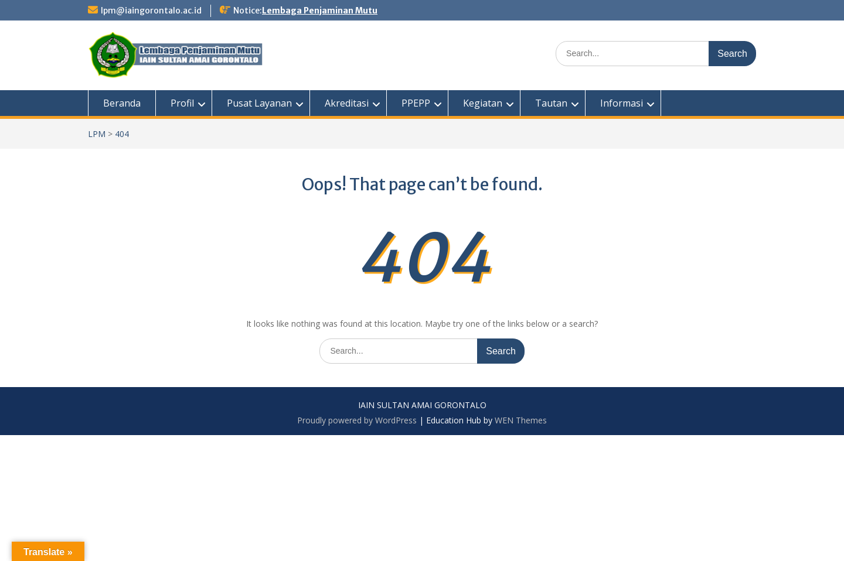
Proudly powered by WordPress (357, 420)
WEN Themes (521, 420)
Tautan (551, 103)
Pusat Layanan (259, 103)
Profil (182, 103)
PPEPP (415, 103)
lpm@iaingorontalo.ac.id (151, 10)
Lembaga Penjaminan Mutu (319, 10)
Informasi (621, 103)
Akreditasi (347, 103)
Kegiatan (482, 103)
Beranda (122, 103)
